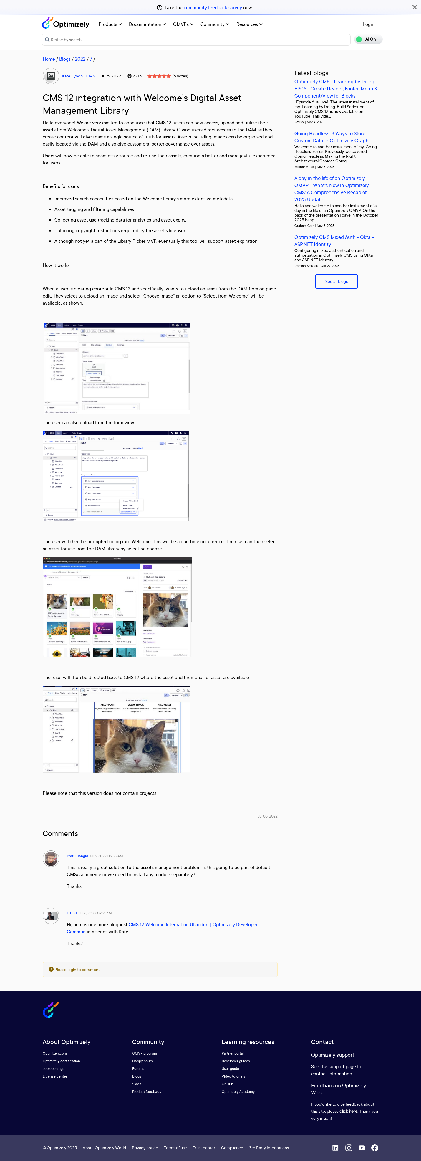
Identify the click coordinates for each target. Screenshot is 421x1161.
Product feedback (146, 1091)
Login (368, 24)
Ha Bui (72, 913)
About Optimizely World (104, 1147)
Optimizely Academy (238, 1091)
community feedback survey (213, 7)
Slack (136, 1083)
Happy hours (142, 1060)
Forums (138, 1068)
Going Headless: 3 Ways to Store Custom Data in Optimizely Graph (331, 137)
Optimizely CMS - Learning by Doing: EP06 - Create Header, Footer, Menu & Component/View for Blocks (335, 88)
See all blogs (336, 281)
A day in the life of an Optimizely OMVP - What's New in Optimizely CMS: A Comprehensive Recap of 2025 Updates (331, 189)
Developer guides (236, 1060)
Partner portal (233, 1053)
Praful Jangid (77, 855)
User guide (230, 1068)
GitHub (227, 1083)
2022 (80, 59)
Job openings (53, 1068)
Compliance (232, 1147)
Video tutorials (233, 1076)
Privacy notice (145, 1147)
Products (110, 24)
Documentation (147, 24)
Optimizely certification (61, 1060)
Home (49, 59)
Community (214, 24)
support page (342, 1066)
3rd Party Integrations (269, 1147)
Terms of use (175, 1147)
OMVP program (144, 1053)
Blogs (65, 59)
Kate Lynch (72, 76)
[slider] (159, 76)
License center (55, 1076)
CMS (90, 76)
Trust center (204, 1147)
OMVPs (183, 24)
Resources (249, 24)
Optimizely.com (55, 1053)
